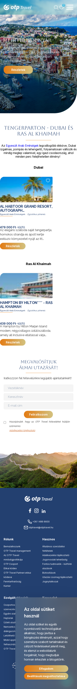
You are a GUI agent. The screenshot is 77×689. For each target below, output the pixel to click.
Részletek (18, 70)
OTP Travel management (17, 550)
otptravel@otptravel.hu (38, 527)
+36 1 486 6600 (39, 521)
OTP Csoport (11, 564)
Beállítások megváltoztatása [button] (46, 676)
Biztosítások (49, 572)
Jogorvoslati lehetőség (54, 559)
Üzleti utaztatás (12, 622)
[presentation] (39, 440)
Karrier (7, 586)
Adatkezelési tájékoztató (22, 430)
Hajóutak (8, 618)
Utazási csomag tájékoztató (57, 577)
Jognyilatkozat (50, 581)
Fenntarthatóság (12, 581)
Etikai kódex (10, 568)
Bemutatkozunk (12, 546)
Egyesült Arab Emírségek (22, 145)
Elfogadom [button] (46, 668)
